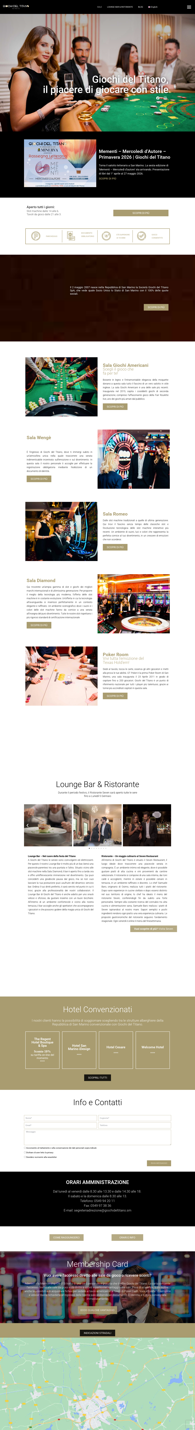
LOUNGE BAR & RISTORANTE (120, 7)
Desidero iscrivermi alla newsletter (41, 1157)
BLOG (140, 7)
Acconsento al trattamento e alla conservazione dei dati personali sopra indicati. (61, 1148)
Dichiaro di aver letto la (39, 1152)
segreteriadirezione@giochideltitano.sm (102, 1210)
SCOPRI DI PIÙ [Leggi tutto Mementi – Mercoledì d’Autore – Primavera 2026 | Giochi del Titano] (107, 178)
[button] (27, 825)
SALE (99, 7)
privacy (50, 1152)
